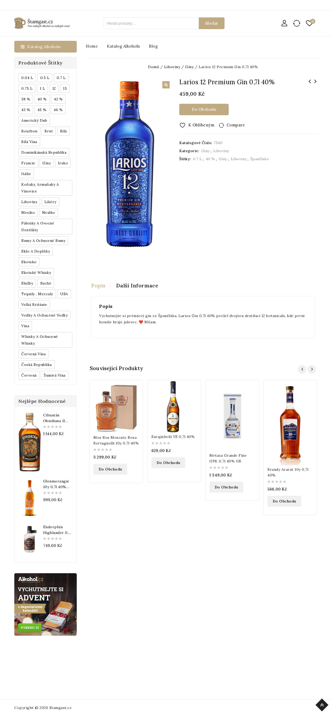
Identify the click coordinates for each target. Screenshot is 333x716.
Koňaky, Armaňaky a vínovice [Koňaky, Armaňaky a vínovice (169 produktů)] (40, 187)
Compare (236, 124)
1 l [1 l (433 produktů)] (42, 88)
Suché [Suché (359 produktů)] (46, 283)
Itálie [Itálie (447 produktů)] (26, 173)
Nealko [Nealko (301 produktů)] (48, 212)
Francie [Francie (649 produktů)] (28, 163)
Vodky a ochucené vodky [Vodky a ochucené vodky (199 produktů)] (44, 315)
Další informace (137, 285)
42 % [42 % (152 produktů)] (58, 99)
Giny (205, 151)
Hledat (211, 23)
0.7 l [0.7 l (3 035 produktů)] (61, 77)
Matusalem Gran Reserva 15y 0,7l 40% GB (315, 85)
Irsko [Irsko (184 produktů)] (63, 163)
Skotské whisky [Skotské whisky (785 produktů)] (36, 272)
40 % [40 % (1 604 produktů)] (42, 99)
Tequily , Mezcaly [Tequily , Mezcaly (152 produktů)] (37, 294)
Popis (98, 285)
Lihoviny (221, 151)
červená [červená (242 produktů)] (29, 375)
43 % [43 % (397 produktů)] (25, 109)
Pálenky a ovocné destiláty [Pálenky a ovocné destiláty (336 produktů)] (37, 226)
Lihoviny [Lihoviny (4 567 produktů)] (29, 201)
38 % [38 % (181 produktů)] (25, 99)
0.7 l (197, 159)
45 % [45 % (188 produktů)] (42, 109)
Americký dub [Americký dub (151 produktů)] (34, 120)
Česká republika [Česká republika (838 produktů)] (36, 364)
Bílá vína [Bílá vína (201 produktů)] (29, 141)
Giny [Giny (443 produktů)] (46, 163)
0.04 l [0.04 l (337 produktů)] (27, 77)
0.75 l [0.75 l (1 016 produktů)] (27, 88)
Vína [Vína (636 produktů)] (25, 326)
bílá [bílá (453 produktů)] (63, 131)
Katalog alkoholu (123, 46)
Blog (153, 46)
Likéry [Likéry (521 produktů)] (50, 201)
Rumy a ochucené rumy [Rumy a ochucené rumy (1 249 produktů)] (43, 240)
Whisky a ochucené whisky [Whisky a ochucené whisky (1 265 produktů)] (39, 340)
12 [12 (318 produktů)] (54, 88)
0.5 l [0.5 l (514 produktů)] (45, 77)
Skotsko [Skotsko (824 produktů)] (29, 262)
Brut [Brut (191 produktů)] (48, 131)
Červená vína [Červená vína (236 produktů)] (33, 354)
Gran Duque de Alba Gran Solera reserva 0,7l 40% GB (309, 88)
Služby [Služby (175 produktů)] (27, 283)
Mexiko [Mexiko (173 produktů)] (28, 212)
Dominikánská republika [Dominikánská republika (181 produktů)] (43, 152)
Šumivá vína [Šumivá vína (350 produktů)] (55, 375)
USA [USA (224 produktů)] (64, 294)
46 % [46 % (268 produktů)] (58, 109)
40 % (210, 159)
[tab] (100, 285)
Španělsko (259, 159)
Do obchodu (204, 109)
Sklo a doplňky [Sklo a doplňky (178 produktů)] (35, 251)
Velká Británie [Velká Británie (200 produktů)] (34, 304)
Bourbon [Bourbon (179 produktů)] (29, 131)
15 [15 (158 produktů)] (65, 88)
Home (92, 46)
